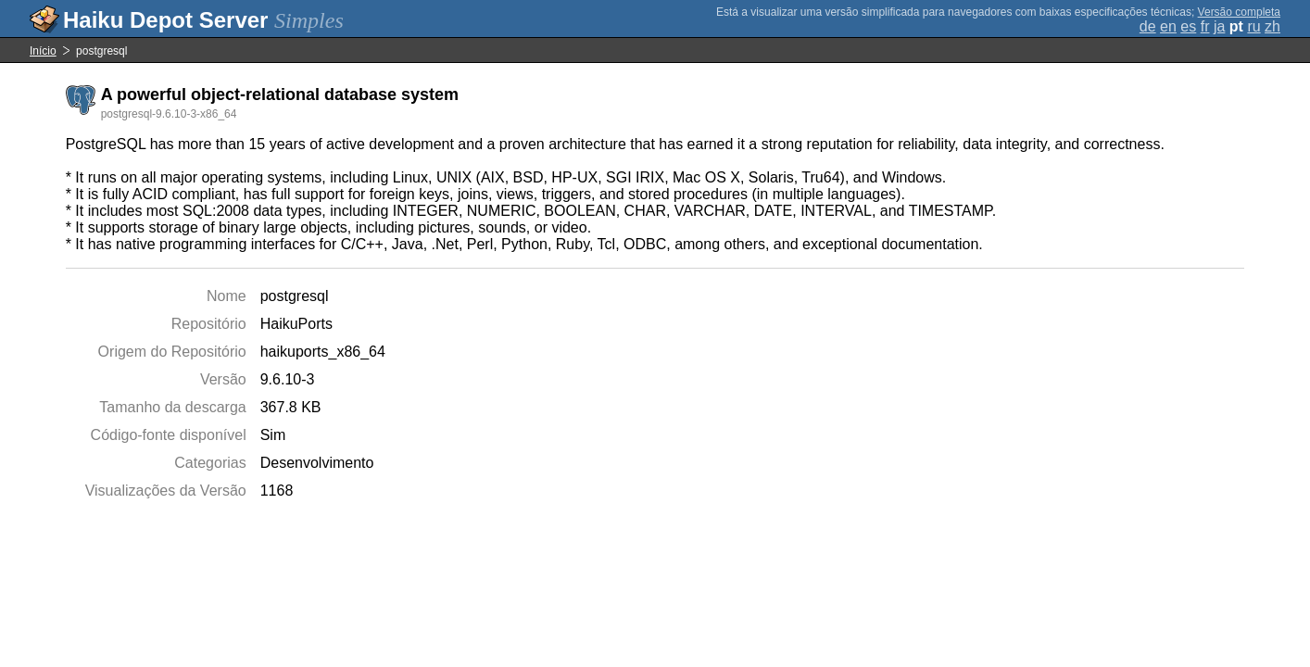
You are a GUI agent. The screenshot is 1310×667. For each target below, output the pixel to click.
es (1188, 26)
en (1168, 26)
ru (1253, 26)
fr (1205, 26)
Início (43, 50)
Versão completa (1239, 12)
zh (1272, 26)
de (1148, 26)
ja (1219, 26)
